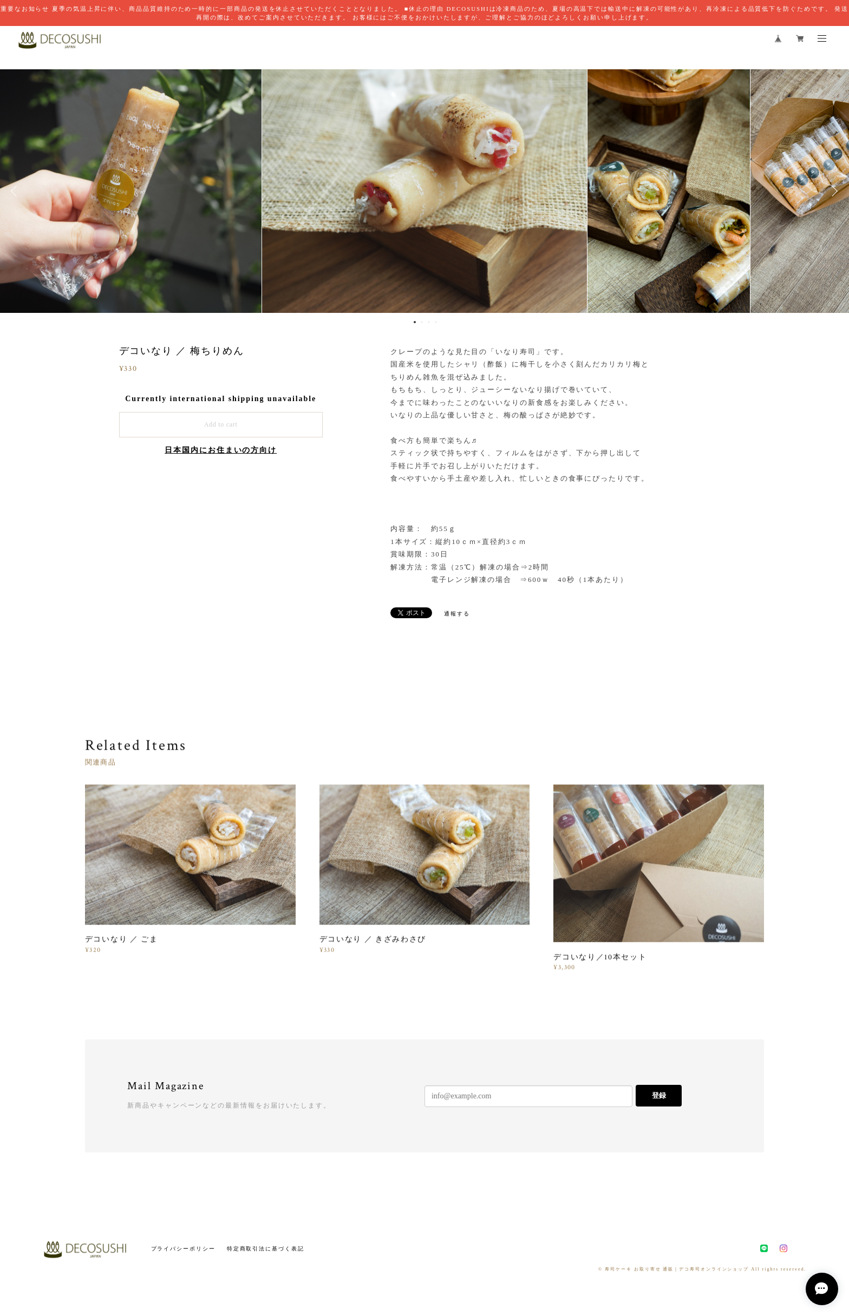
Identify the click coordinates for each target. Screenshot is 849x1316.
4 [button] (436, 322)
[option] (424, 191)
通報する (457, 614)
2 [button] (422, 322)
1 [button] (415, 322)
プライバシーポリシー (183, 1249)
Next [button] (832, 191)
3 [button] (429, 322)
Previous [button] (16, 191)
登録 (659, 1095)
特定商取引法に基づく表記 (265, 1249)
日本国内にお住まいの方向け (221, 450)
